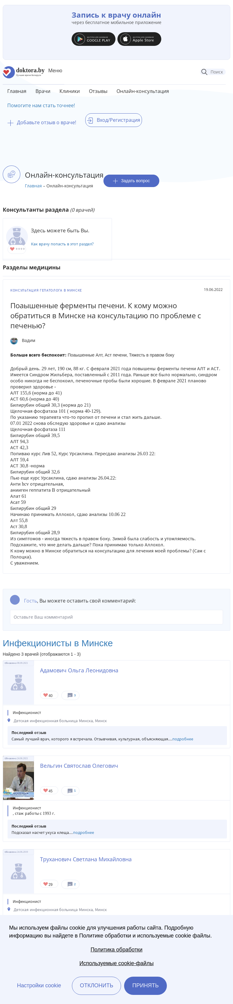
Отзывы (98, 91)
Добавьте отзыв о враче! (41, 122)
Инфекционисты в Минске (58, 643)
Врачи (42, 91)
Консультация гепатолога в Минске (46, 290)
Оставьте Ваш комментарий (116, 617)
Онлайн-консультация (142, 91)
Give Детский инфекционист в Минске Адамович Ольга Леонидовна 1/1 (46, 695)
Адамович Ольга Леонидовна (79, 670)
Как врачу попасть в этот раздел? (62, 244)
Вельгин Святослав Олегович (79, 765)
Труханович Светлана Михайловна (86, 859)
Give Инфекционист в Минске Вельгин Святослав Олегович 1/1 (46, 791)
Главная (16, 91)
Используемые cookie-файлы (116, 963)
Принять (145, 985)
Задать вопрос (131, 180)
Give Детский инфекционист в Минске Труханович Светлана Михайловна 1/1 (46, 884)
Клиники (69, 91)
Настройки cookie (39, 985)
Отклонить (96, 985)
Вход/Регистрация (113, 120)
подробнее (182, 739)
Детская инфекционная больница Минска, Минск (60, 721)
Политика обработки (116, 950)
